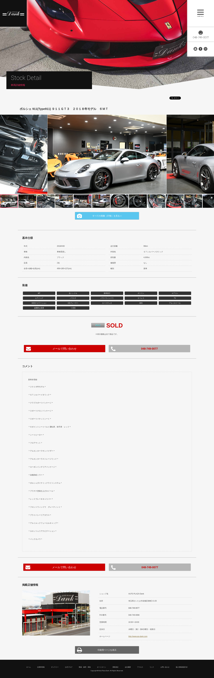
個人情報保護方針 (182, 667)
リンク (152, 667)
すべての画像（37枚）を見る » (106, 216)
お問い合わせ (195, 49)
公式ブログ (68, 667)
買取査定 (115, 667)
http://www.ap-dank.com (137, 636)
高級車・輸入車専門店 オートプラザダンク (13, 13)
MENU (200, 13)
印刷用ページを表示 (107, 650)
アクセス (140, 667)
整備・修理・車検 (85, 667)
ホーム (28, 667)
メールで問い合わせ (64, 348)
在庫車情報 (41, 667)
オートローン (101, 667)
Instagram (205, 49)
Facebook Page (200, 49)
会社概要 (128, 667)
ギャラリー (55, 667)
